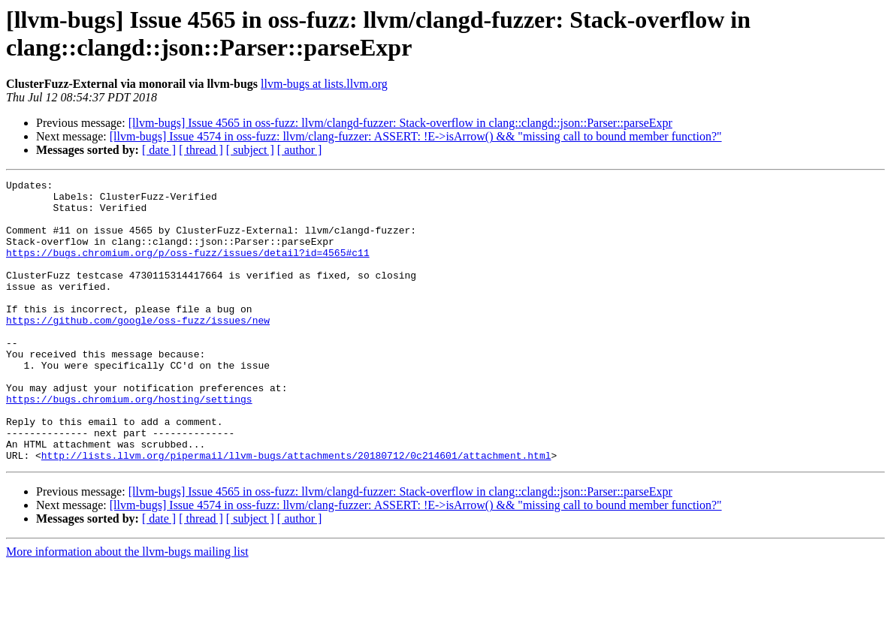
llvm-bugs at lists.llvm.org (324, 83)
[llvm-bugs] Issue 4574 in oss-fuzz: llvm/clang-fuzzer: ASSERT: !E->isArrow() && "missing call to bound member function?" (416, 136)
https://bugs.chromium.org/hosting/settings (129, 444)
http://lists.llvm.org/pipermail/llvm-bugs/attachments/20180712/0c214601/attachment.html (296, 511)
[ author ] (299, 149)
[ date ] (159, 149)
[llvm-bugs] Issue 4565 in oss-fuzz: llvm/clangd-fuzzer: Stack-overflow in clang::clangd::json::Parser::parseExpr (400, 122)
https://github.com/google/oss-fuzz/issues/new (138, 349)
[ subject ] (250, 149)
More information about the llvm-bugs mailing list (127, 607)
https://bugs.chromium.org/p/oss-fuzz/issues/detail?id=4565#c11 (188, 268)
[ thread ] (201, 149)
